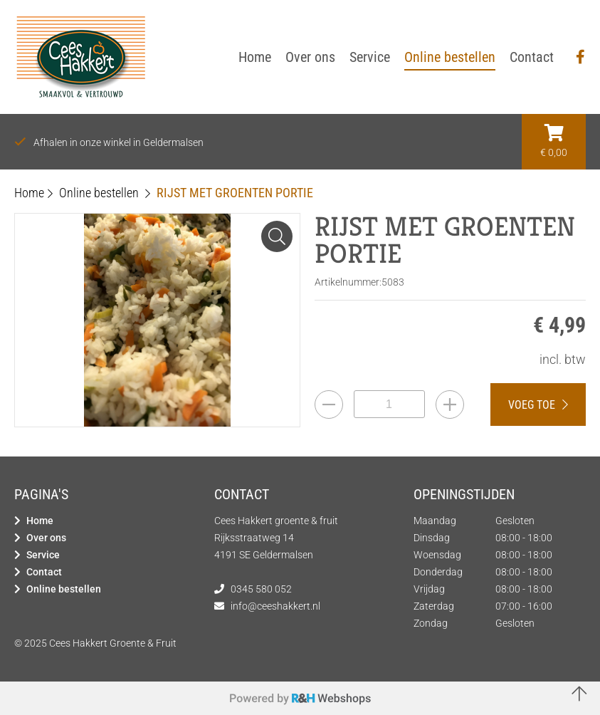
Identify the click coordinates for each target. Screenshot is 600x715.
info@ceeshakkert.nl (275, 606)
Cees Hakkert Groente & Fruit (113, 643)
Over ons (46, 537)
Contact (44, 572)
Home (39, 520)
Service (43, 554)
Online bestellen (63, 589)
